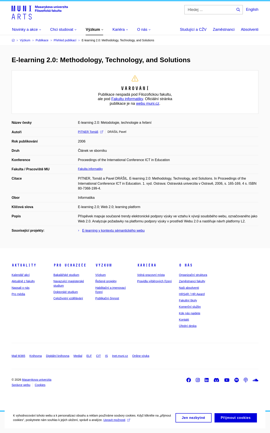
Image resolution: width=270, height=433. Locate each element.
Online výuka (140, 356)
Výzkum (103, 265)
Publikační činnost (107, 298)
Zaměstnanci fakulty (192, 281)
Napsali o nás (21, 287)
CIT (98, 356)
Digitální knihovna (57, 356)
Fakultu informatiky (127, 99)
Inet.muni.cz (120, 356)
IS (106, 356)
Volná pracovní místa (151, 275)
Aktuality (24, 265)
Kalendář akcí (21, 275)
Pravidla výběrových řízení (154, 281)
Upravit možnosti (130, 424)
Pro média (18, 294)
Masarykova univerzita (36, 379)
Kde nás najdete (189, 313)
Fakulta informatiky (90, 169)
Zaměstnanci (224, 29)
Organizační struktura (193, 275)
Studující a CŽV (193, 29)
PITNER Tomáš (90, 131)
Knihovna (36, 356)
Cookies (40, 385)
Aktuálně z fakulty (23, 281)
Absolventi (249, 29)
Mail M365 (18, 356)
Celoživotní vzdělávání (68, 298)
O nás (186, 265)
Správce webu (21, 385)
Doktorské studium (65, 292)
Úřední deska (187, 326)
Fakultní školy (188, 300)
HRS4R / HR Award (192, 294)
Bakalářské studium (66, 275)
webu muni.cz (147, 103)
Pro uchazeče (69, 265)
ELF (89, 356)
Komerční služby (190, 306)
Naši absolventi (189, 287)
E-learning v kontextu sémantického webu (113, 230)
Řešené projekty (106, 281)
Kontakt (184, 319)
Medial (78, 356)
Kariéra (146, 265)
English (252, 9)
